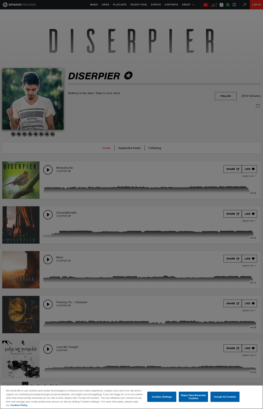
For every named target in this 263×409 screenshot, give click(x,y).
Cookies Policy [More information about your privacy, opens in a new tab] (19, 405)
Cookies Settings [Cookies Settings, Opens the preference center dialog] (162, 396)
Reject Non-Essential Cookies (193, 397)
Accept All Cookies (225, 396)
